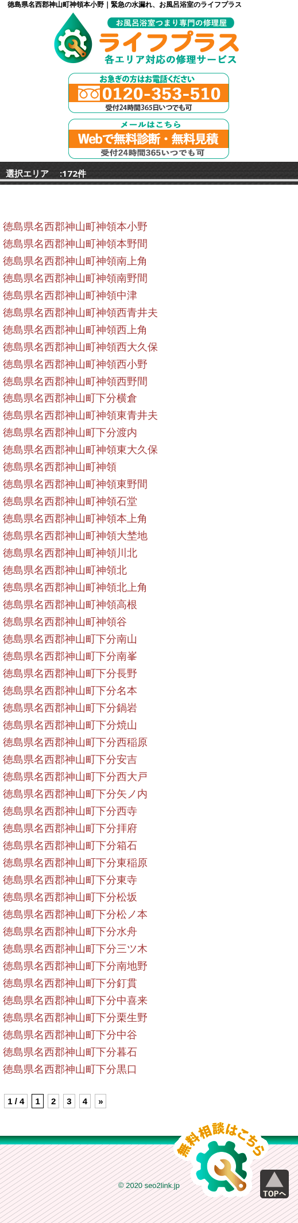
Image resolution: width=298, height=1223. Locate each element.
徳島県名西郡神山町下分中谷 (70, 1035)
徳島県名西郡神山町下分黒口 (70, 1069)
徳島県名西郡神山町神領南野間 (75, 278)
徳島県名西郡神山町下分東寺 (70, 880)
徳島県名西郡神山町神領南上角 (75, 261)
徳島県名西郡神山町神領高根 (70, 604)
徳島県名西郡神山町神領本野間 (75, 244)
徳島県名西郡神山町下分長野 (70, 673)
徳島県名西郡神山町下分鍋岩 (70, 708)
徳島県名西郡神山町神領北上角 (75, 587)
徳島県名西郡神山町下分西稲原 (75, 742)
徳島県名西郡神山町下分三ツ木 (75, 949)
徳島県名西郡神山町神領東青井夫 (80, 415)
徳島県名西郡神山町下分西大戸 (75, 776)
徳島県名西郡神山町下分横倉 (70, 398)
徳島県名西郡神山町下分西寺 (70, 811)
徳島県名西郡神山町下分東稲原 (75, 862)
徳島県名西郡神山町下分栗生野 (75, 1017)
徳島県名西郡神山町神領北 (65, 570)
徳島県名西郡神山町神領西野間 (75, 381)
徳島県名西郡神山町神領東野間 (75, 484)
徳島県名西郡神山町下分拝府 (70, 828)
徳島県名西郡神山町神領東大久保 (80, 449)
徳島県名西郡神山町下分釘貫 (70, 983)
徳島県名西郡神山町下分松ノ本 (75, 914)
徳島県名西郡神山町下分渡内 (70, 432)
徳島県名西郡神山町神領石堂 (70, 501)
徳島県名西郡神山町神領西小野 (75, 364)
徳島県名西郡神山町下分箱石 (70, 845)
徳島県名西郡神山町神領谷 (65, 622)
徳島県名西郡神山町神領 (60, 467)
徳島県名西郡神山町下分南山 (70, 639)
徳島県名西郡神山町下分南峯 (70, 656)
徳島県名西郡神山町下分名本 (70, 690)
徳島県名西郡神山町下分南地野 (75, 966)
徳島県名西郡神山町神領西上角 (75, 330)
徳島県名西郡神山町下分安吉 (70, 759)
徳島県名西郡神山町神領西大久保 (80, 347)
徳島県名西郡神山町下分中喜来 (75, 1000)
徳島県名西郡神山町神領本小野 (75, 226)
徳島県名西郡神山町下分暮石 (70, 1052)
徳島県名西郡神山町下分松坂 (70, 897)
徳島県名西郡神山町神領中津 (70, 295)
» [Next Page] (100, 1101)
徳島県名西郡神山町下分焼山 (70, 725)
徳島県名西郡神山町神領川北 (70, 553)
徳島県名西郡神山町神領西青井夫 (80, 312)
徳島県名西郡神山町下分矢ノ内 (75, 794)
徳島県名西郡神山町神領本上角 (75, 518)
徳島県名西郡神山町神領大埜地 (75, 536)
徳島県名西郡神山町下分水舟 (70, 931)
